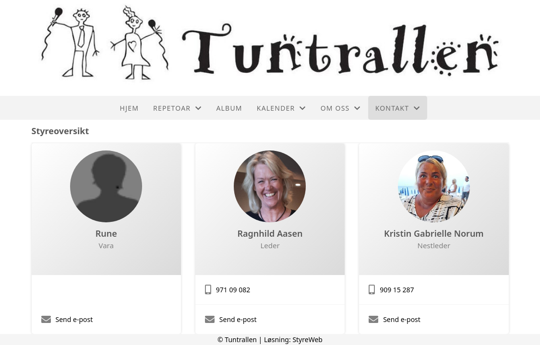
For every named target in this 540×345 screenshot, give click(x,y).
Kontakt (397, 108)
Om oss (341, 108)
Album (229, 108)
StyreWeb (307, 339)
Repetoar (177, 108)
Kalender (281, 108)
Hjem (129, 108)
